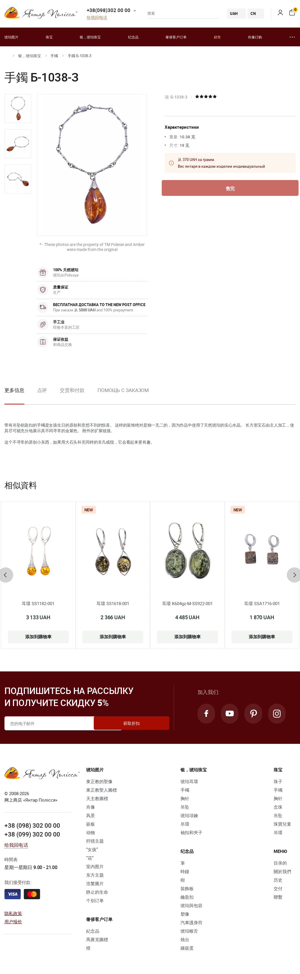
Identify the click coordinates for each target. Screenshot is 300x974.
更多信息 (14, 390)
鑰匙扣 (187, 897)
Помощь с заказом (123, 390)
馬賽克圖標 (97, 939)
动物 (90, 832)
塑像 (184, 914)
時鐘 (184, 871)
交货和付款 (72, 390)
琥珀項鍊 (189, 815)
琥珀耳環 (189, 781)
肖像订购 (255, 37)
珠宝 (49, 37)
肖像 (90, 807)
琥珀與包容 (191, 905)
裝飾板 (187, 888)
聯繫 (278, 897)
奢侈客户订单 (176, 37)
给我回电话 (97, 18)
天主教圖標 (97, 798)
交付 (278, 888)
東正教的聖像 (99, 781)
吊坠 (184, 807)
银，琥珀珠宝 (90, 37)
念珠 (278, 807)
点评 (42, 390)
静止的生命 (97, 892)
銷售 (217, 37)
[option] (17, 108)
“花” (89, 858)
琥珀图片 (11, 37)
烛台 (184, 939)
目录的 (280, 863)
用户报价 (13, 921)
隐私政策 (13, 913)
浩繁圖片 (95, 883)
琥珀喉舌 (189, 931)
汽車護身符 (191, 922)
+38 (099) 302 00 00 (32, 834)
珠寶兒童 (282, 824)
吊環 (184, 824)
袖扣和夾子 (191, 832)
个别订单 (95, 900)
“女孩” (92, 849)
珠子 (278, 781)
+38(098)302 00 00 (108, 10)
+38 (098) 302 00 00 (32, 825)
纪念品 (133, 37)
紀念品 (92, 931)
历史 (278, 880)
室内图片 (95, 866)
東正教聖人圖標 (101, 790)
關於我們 (282, 871)
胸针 (184, 798)
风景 (90, 815)
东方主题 (95, 875)
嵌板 (90, 824)
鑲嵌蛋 (187, 948)
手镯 (54, 55)
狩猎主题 (95, 841)
